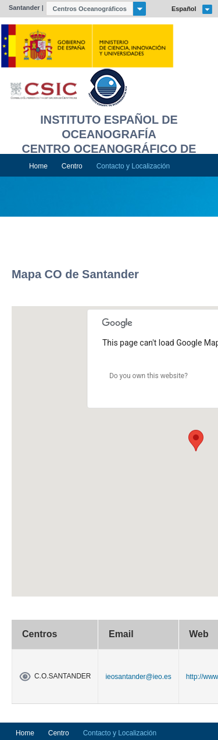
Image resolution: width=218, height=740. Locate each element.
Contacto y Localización (133, 166)
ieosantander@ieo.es (138, 677)
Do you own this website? (148, 376)
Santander (24, 7)
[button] (195, 440)
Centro (72, 166)
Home (38, 166)
